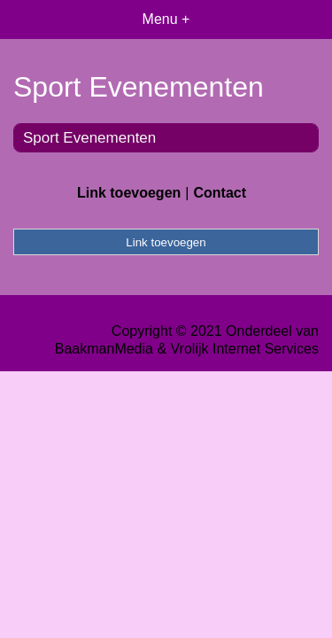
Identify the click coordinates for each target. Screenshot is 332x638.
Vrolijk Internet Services (245, 348)
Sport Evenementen (89, 137)
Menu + (166, 19)
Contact (219, 192)
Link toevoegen (129, 192)
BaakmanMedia (104, 348)
